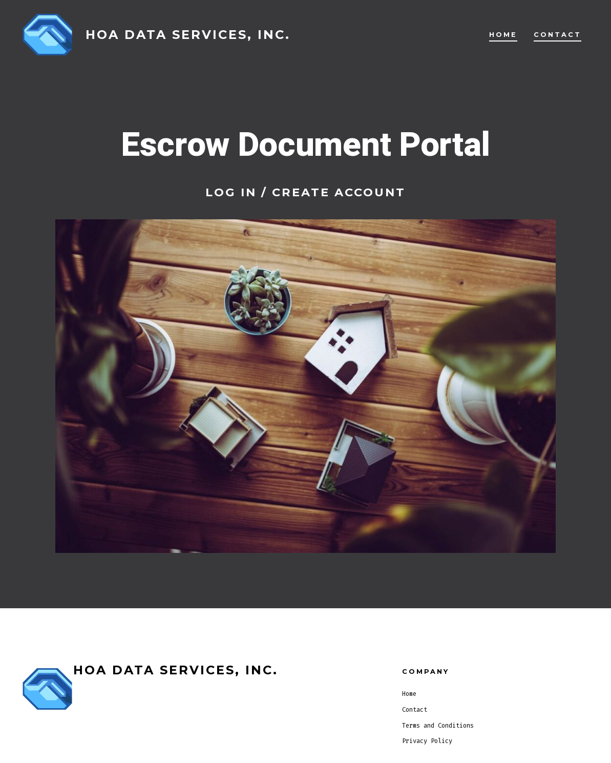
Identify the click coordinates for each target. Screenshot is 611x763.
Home (503, 34)
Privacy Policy (427, 741)
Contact (557, 34)
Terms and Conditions (438, 725)
